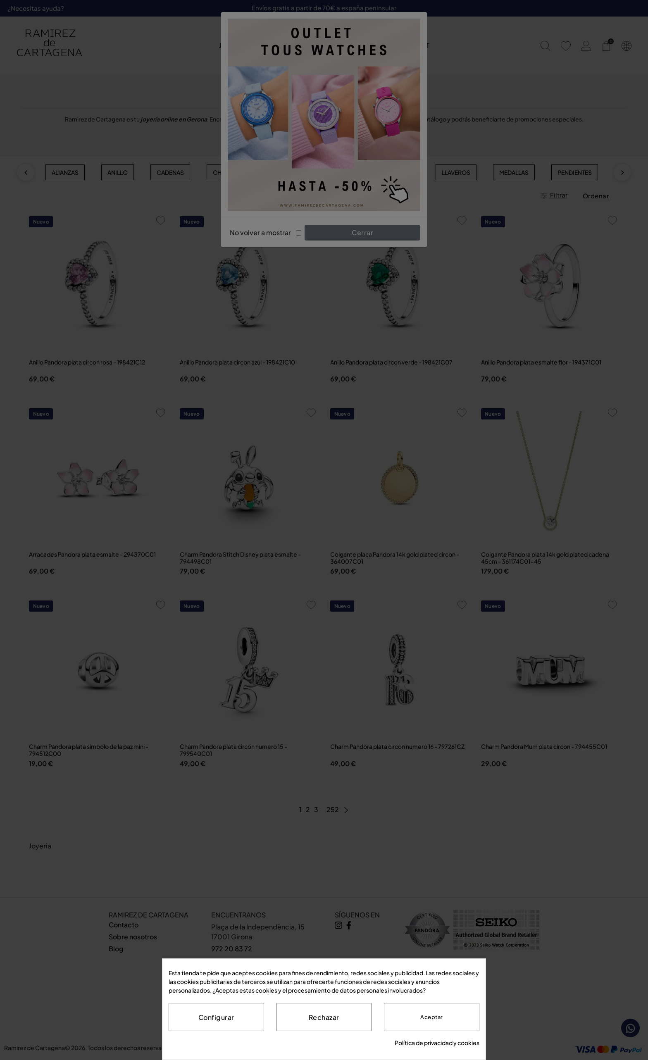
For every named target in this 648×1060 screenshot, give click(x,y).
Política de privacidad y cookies (437, 1042)
